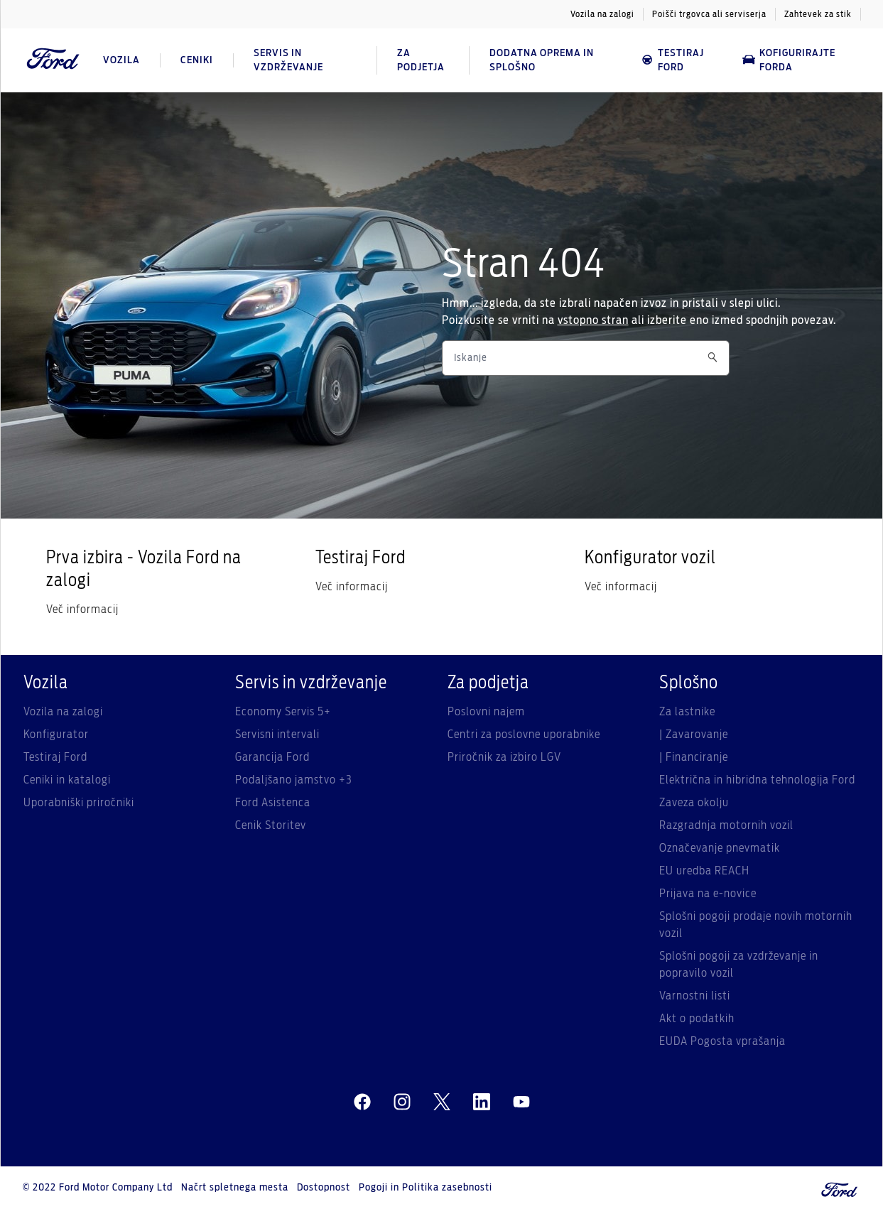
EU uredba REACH (704, 871)
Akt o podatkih (697, 1018)
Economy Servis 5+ (283, 711)
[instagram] (402, 1102)
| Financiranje (693, 757)
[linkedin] (481, 1102)
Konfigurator (56, 734)
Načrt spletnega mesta (234, 1188)
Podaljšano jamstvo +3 (293, 780)
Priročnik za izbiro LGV (504, 757)
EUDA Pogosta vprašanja (722, 1041)
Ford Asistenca (272, 802)
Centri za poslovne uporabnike (524, 734)
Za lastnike (687, 711)
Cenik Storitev (270, 825)
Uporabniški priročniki (78, 802)
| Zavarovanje (693, 734)
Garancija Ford (272, 757)
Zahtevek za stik (818, 14)
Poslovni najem (486, 711)
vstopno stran (593, 320)
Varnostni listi (694, 996)
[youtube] (521, 1102)
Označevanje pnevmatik (719, 848)
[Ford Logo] (53, 60)
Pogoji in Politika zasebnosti (425, 1188)
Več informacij (82, 609)
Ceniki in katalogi (67, 780)
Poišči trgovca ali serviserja (709, 14)
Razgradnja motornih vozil (726, 825)
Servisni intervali (277, 734)
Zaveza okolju (694, 802)
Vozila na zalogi (602, 14)
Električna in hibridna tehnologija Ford (757, 780)
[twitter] (441, 1102)
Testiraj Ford (672, 60)
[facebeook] (362, 1102)
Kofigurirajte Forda (788, 60)
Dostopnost (323, 1188)
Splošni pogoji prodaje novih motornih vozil (755, 925)
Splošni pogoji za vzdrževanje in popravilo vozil (738, 964)
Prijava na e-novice (708, 893)
